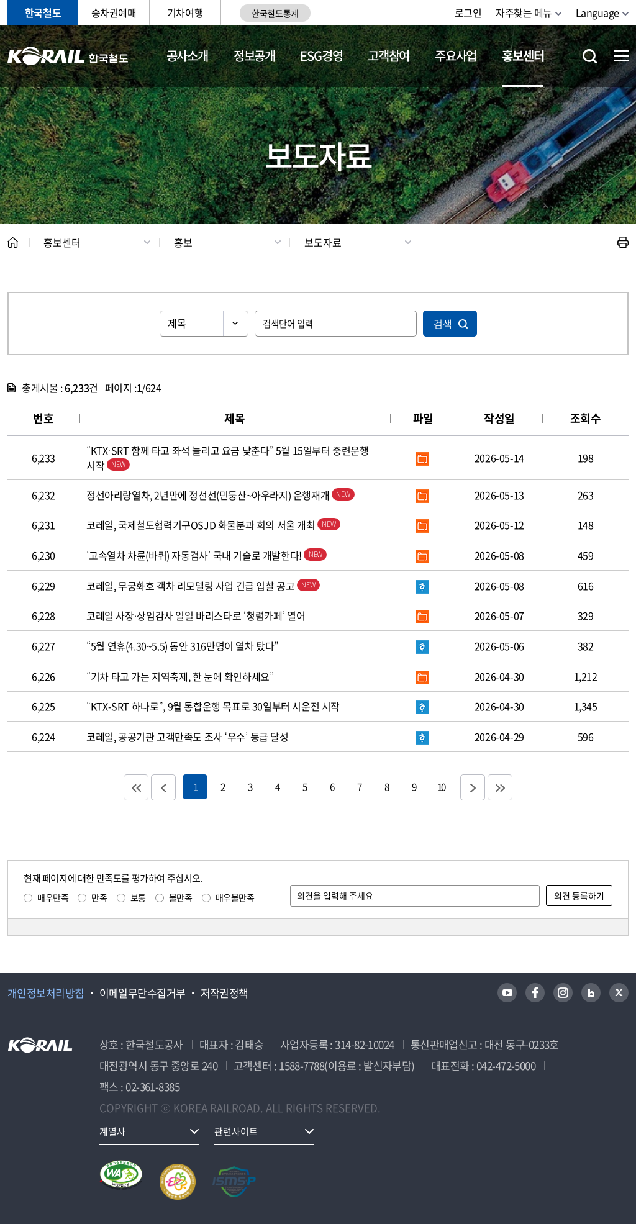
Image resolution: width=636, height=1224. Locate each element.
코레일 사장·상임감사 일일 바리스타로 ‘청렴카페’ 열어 (196, 615)
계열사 (112, 1131)
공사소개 (187, 56)
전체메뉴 (621, 55)
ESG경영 (321, 56)
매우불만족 (235, 897)
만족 (99, 897)
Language (597, 12)
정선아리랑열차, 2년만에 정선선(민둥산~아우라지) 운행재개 (220, 494)
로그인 (468, 12)
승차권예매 (114, 12)
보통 (138, 897)
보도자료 (323, 242)
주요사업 (455, 56)
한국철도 (43, 12)
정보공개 (254, 56)
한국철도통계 (275, 13)
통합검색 (590, 56)
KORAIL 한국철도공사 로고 (68, 56)
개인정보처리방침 (45, 993)
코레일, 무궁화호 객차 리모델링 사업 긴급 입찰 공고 (203, 585)
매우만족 (52, 897)
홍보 (183, 242)
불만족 (181, 897)
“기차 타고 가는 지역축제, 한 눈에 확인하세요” (180, 676)
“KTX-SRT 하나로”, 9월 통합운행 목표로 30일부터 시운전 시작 (213, 706)
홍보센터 (522, 56)
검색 (443, 323)
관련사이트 (236, 1131)
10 (441, 786)
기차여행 (185, 12)
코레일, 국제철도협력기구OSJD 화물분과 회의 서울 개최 (213, 524)
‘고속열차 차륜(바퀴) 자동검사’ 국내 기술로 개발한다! (206, 555)
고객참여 (388, 56)
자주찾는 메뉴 (524, 12)
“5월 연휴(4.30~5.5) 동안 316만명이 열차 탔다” (182, 645)
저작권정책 (224, 993)
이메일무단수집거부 (142, 993)
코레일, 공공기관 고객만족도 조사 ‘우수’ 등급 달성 (187, 736)
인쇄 (623, 242)
